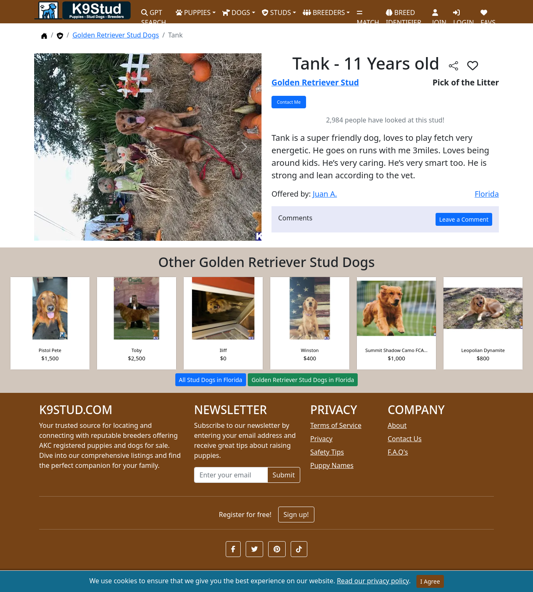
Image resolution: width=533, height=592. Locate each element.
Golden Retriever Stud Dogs (115, 35)
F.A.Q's (398, 452)
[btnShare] (453, 65)
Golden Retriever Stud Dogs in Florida (303, 380)
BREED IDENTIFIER (403, 14)
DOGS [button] (236, 12)
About (397, 425)
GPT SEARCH (153, 14)
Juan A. (325, 194)
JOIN (439, 14)
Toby (137, 350)
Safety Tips (327, 452)
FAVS (488, 14)
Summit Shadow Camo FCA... (396, 350)
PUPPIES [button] (193, 12)
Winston (310, 350)
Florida (487, 194)
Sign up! (296, 514)
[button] (233, 549)
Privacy (321, 438)
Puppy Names (332, 465)
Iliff (223, 350)
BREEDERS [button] (324, 12)
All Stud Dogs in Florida (210, 380)
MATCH (367, 14)
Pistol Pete (50, 350)
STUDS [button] (276, 12)
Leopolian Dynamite (483, 350)
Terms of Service (335, 425)
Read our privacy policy (373, 580)
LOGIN (463, 14)
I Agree (430, 581)
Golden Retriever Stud (315, 82)
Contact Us (404, 438)
